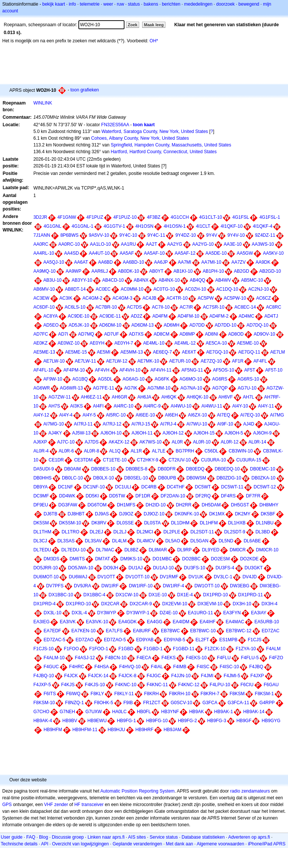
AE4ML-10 (154, 343)
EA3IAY (258, 612)
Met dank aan (179, 844)
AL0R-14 (257, 442)
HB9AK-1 (223, 711)
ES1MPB (228, 639)
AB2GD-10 (270, 271)
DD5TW (117, 496)
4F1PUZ (94, 217)
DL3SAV (93, 540)
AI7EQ (223, 415)
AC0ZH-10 (195, 289)
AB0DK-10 (128, 271)
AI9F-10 (225, 424)
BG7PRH (185, 451)
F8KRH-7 (210, 693)
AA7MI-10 (211, 262)
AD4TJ (271, 316)
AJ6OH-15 (204, 433)
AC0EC (103, 289)
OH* (154, 40)
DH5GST (240, 505)
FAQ (30, 837)
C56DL (211, 451)
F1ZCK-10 (215, 648)
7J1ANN (41, 235)
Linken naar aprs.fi (106, 837)
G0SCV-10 (181, 702)
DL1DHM (180, 523)
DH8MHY (269, 505)
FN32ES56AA (115, 124)
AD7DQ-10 (257, 325)
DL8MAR (157, 549)
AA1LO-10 (100, 244)
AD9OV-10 (264, 334)
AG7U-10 (247, 388)
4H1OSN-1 (175, 226)
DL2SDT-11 (202, 531)
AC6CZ (263, 298)
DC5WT (203, 487)
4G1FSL (240, 217)
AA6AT (81, 262)
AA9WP (73, 271)
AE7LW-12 (117, 361)
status (134, 4)
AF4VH (102, 370)
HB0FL (144, 711)
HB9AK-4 (42, 720)
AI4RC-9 (151, 406)
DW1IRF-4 (173, 585)
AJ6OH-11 (142, 433)
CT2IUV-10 (179, 460)
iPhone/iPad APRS (266, 844)
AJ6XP (40, 442)
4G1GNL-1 (82, 226)
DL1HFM (209, 523)
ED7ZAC (270, 630)
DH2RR (183, 505)
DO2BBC (191, 558)
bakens (151, 4)
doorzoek (225, 4)
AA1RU (128, 244)
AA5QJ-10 (54, 262)
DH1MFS (126, 505)
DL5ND (226, 540)
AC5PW (206, 298)
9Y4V (211, 235)
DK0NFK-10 (187, 514)
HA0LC (119, 711)
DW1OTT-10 (206, 585)
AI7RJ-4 (168, 424)
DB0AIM (72, 469)
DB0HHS (42, 478)
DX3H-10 (241, 603)
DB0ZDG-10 (228, 478)
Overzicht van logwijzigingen (80, 844)
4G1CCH (180, 217)
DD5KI (92, 496)
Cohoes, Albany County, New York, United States (140, 138)
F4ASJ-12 (85, 657)
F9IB (128, 702)
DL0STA (152, 523)
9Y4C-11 (156, 235)
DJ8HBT (76, 514)
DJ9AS (102, 514)
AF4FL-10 (43, 370)
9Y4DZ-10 (186, 235)
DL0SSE (125, 523)
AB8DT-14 (75, 289)
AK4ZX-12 (119, 442)
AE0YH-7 (123, 343)
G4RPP (267, 702)
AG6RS (220, 379)
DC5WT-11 (232, 487)
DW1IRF (109, 585)
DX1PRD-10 (215, 594)
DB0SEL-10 (136, 478)
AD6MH (171, 325)
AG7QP (220, 388)
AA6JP (161, 262)
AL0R (177, 442)
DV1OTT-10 (138, 576)
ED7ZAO (85, 639)
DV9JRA (82, 585)
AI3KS (76, 406)
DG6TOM (96, 505)
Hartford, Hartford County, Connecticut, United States (164, 151)
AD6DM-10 (110, 325)
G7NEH (67, 711)
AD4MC (246, 316)
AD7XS (136, 334)
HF (77, 804)
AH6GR (119, 397)
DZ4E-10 (169, 612)
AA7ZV (238, 262)
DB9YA (40, 487)
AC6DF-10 (44, 307)
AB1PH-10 (213, 271)
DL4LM (119, 540)
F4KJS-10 (95, 684)
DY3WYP (106, 612)
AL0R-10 (201, 442)
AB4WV (223, 280)
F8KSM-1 (264, 693)
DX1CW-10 (127, 594)
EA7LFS (114, 630)
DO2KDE (249, 558)
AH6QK (169, 397)
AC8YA (51, 316)
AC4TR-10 (177, 298)
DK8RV (99, 523)
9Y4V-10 (236, 235)
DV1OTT (106, 576)
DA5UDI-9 (43, 469)
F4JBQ (256, 666)
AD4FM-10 (188, 316)
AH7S (54, 406)
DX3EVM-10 (209, 603)
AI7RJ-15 (140, 424)
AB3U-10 (53, 280)
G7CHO (41, 711)
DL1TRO (70, 531)
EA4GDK (127, 621)
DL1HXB (237, 523)
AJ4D (248, 424)
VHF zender (56, 804)
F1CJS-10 (43, 648)
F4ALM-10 (54, 657)
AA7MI (184, 262)
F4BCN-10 (115, 657)
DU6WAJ (78, 576)
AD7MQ (86, 334)
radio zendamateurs (250, 791)
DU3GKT (253, 567)
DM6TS (77, 558)
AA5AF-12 (185, 253)
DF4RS (228, 496)
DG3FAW (67, 505)
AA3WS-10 (263, 244)
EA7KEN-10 (83, 630)
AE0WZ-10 (69, 343)
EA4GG (154, 621)
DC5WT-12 (265, 487)
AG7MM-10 (158, 388)
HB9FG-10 (157, 720)
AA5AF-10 (154, 253)
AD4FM (160, 316)
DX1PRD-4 (44, 603)
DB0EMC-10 (262, 469)
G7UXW (94, 711)
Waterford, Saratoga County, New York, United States (154, 131)
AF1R (237, 361)
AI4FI (98, 406)
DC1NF (65, 487)
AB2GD (241, 271)
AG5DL (105, 379)
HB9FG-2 (187, 720)
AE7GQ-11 (249, 352)
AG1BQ (80, 379)
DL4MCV (146, 540)
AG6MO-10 (190, 379)
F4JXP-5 (42, 684)
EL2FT (202, 639)
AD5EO (51, 325)
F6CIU (247, 684)
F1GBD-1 (153, 648)
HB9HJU (116, 729)
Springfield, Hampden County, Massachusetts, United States (171, 145)
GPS (7, 804)
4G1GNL (52, 226)
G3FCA (210, 702)
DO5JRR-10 (45, 567)
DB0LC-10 (72, 478)
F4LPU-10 (220, 684)
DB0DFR (167, 469)
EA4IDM (180, 621)
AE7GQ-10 (217, 352)
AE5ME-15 (76, 352)
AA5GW (245, 253)
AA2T (151, 244)
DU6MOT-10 (45, 576)
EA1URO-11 (200, 612)
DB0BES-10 (103, 469)
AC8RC (273, 307)
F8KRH (151, 693)
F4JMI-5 (232, 675)
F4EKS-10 (196, 657)
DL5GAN (199, 540)
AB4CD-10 (113, 280)
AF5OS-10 (223, 370)
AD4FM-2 (218, 316)
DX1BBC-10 (61, 594)
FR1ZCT (151, 702)
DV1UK (196, 576)
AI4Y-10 (240, 406)
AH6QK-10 (197, 397)
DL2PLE (172, 531)
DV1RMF (169, 576)
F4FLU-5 (249, 657)
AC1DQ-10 (227, 289)
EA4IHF (207, 621)
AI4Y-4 (66, 415)
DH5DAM (211, 505)
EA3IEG (41, 621)
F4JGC (154, 675)
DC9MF (41, 496)
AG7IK (130, 388)
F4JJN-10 (180, 675)
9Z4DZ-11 (265, 235)
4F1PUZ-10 (124, 217)
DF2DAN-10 (172, 496)
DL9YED (210, 549)
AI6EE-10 (145, 415)
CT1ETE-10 (114, 460)
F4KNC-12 (189, 684)
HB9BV (69, 720)
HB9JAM (172, 729)
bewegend (248, 4)
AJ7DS (92, 442)
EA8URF (141, 630)
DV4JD (250, 576)
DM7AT (102, 558)
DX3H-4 (269, 603)
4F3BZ (153, 217)
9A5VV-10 (99, 235)
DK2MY (242, 514)
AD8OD (235, 334)
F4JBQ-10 (43, 675)
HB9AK (196, 711)
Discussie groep (68, 837)
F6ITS (50, 693)
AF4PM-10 (74, 370)
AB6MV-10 (44, 289)
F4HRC (76, 666)
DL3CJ (40, 540)
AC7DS (134, 307)
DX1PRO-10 (78, 603)
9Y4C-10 (128, 235)
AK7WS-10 (151, 442)
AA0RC (40, 244)
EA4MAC (235, 621)
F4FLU (224, 657)
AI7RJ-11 (83, 424)
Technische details (19, 844)
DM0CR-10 (267, 549)
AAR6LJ (100, 271)
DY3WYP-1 (137, 612)
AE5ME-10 (248, 343)
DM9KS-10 (131, 558)
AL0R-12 (229, 442)
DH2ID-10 (155, 505)
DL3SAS (66, 540)
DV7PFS (55, 585)
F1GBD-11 (183, 648)
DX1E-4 (185, 594)
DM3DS (51, 558)
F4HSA (101, 666)
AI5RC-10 (116, 415)
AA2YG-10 (202, 244)
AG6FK (161, 379)
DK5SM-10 (70, 523)
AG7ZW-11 (59, 397)
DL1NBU (264, 523)
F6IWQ (73, 693)
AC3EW (41, 298)
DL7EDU (42, 549)
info (72, 4)
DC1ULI (123, 487)
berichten (171, 4)
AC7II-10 (161, 307)
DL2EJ (96, 531)
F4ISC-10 (229, 666)
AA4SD (71, 253)
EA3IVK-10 (97, 621)
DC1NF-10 (94, 487)
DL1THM (42, 531)
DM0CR (238, 549)
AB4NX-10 (169, 280)
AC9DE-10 (78, 316)
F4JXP (257, 675)
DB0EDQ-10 (227, 469)
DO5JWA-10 (80, 567)
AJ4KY (55, 433)
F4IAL (157, 666)
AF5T (249, 370)
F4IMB (179, 666)
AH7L (248, 397)
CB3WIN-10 (241, 451)
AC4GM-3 (122, 298)
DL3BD (262, 531)
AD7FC (40, 334)
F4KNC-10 (125, 684)
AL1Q (115, 451)
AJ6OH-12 (173, 433)
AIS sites (137, 837)
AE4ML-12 (185, 343)
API (44, 844)
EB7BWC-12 (238, 630)
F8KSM (237, 693)
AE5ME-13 (44, 352)
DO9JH (111, 567)
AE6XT (189, 352)
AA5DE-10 (216, 253)
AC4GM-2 (92, 298)
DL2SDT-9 (234, 531)
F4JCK (71, 675)
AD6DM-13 (142, 325)
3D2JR (40, 217)
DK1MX (217, 514)
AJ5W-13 (81, 433)
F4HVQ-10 (130, 666)
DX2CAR (110, 603)
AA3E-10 (233, 244)
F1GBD (126, 648)
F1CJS (255, 639)
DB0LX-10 (103, 478)
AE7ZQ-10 (211, 361)
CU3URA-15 (248, 460)
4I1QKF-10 (231, 226)
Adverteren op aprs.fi (249, 837)
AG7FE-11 (103, 388)
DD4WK (67, 496)
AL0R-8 (91, 451)
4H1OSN (144, 226)
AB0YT (156, 271)
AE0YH (97, 343)
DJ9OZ (126, 514)
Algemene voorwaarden (220, 844)
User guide (11, 837)
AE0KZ (40, 343)
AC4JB (149, 298)
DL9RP (184, 549)
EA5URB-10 (267, 621)
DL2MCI (144, 531)
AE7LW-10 (54, 361)
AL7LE (158, 451)
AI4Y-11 (266, 406)
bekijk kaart (53, 4)
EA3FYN (232, 612)
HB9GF (243, 720)
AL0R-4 (41, 451)
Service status (164, 837)
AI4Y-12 (41, 415)
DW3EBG (239, 585)
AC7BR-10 (106, 307)
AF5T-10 (273, 370)
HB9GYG (271, 720)
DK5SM (41, 523)
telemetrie (90, 4)
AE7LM (277, 352)
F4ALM (273, 648)
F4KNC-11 (157, 684)
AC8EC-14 (245, 307)
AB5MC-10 (252, 280)
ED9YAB (144, 639)
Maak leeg (154, 24)
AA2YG (174, 244)
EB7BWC (170, 630)
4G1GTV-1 (114, 226)
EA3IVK (68, 621)
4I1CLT (203, 226)
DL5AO (172, 540)
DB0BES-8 (136, 469)
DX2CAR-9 (141, 603)
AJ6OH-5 (234, 433)
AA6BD (105, 262)
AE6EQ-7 (162, 352)
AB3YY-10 (82, 280)
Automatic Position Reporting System (137, 791)
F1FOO (71, 648)
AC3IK (65, 298)
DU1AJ (136, 567)
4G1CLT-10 (210, 217)
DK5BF (268, 514)
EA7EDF (52, 630)
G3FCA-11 (238, 702)
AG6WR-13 (71, 388)
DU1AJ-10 (163, 567)
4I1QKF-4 (262, 226)
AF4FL (260, 361)
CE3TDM (83, 460)
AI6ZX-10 (197, 415)
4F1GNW (66, 217)
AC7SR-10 (213, 307)
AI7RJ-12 (112, 424)
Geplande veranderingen (137, 844)
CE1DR (56, 460)
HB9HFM (53, 729)
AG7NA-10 (191, 388)
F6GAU (271, 684)
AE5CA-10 (216, 343)
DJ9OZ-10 (154, 514)
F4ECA (143, 657)
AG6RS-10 (248, 379)
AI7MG (277, 415)
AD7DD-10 (225, 325)
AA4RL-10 (43, 253)
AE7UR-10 (179, 361)
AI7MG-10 (54, 424)
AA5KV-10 (273, 253)
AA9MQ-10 (44, 271)
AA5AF (127, 253)
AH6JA (144, 397)
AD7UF (111, 334)
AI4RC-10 (124, 406)
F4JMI (207, 675)
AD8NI (211, 334)
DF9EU (40, 505)
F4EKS (168, 657)
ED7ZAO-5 (115, 639)
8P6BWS (69, 235)
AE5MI (103, 352)
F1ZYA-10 (246, 648)
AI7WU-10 (196, 424)
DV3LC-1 (223, 576)
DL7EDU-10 (74, 549)
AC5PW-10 (235, 298)
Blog (43, 837)
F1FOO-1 (98, 648)
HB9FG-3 (216, 720)
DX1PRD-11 (250, 594)
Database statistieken (203, 837)
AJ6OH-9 (262, 433)
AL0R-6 (66, 451)
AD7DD (197, 325)
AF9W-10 (53, 379)
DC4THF (175, 487)
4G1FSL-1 (270, 217)
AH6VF (225, 397)
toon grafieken (84, 90)
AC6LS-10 (74, 307)
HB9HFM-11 (85, 729)
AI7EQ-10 (250, 415)
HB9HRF (144, 729)
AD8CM (162, 334)
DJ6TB (50, 514)
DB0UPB (167, 478)
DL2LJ (119, 531)
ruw (120, 4)
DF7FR (253, 496)
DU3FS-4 (225, 567)
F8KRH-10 (179, 693)
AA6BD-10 (133, 262)
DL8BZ (131, 549)
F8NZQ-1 (74, 702)
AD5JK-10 (79, 325)
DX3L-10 (52, 612)
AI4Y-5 (89, 415)
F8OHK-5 (103, 702)
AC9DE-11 (110, 316)
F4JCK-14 (98, 675)
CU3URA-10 (213, 460)
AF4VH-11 (160, 370)
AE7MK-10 (148, 361)
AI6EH (171, 415)
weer (108, 4)
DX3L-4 (79, 612)
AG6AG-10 (134, 379)
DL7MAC (105, 549)
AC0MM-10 (132, 289)
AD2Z (136, 316)
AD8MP (187, 334)
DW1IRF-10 (141, 585)
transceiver (92, 804)
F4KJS (68, 684)
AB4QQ (197, 280)
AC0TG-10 (164, 289)
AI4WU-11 (211, 406)
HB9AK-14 (253, 711)
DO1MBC (162, 558)
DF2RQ (203, 496)
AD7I (63, 334)
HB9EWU (96, 720)
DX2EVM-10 (174, 603)
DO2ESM (220, 558)
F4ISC (202, 666)
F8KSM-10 (44, 702)
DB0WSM (196, 478)
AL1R (136, 451)
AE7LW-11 (85, 361)
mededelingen (198, 4)
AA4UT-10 (99, 253)
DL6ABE (252, 540)
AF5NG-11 (192, 370)
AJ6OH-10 (111, 433)
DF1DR (142, 496)
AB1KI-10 (182, 271)
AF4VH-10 (129, 370)
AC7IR (186, 307)
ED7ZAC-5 (54, 639)
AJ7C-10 (66, 442)
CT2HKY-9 (147, 460)
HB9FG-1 (126, 720)
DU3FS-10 (195, 567)
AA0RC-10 (69, 244)
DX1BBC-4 (94, 594)
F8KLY (97, 693)
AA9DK (263, 262)
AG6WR (41, 388)
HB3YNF (170, 711)
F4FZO (276, 657)
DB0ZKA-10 (264, 478)
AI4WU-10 (181, 406)
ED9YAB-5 (174, 639)
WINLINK (42, 103)
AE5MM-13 (131, 352)
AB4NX (141, 280)
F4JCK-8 (127, 675)
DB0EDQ (195, 469)
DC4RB (149, 487)
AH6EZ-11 (91, 397)
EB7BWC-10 (203, 630)
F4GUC (51, 666)
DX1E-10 (157, 594)
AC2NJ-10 (258, 289)
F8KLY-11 (124, 693)
